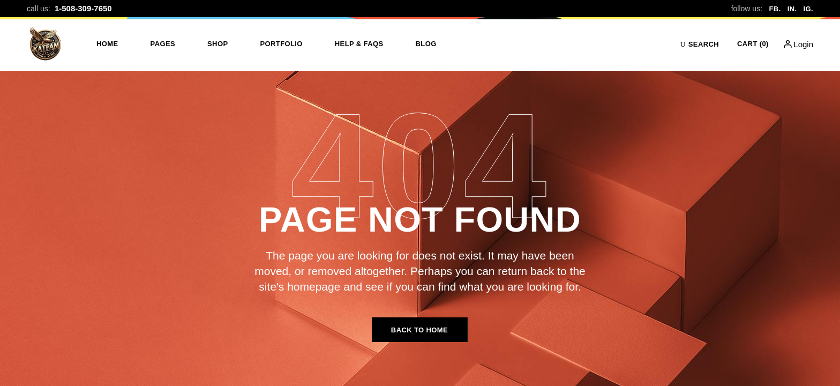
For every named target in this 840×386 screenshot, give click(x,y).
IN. (792, 9)
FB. (775, 9)
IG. (808, 9)
